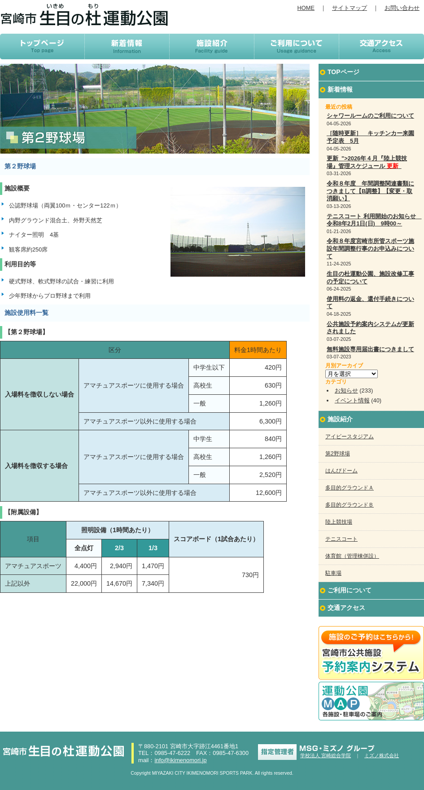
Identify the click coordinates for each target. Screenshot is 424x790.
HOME (306, 7)
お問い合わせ (402, 7)
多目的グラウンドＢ (349, 505)
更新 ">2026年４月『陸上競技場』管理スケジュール (367, 162)
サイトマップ (349, 7)
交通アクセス (346, 607)
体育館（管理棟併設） (352, 556)
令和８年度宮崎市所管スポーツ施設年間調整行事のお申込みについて (370, 248)
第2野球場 (337, 453)
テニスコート (341, 539)
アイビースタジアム (349, 436)
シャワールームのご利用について (370, 115)
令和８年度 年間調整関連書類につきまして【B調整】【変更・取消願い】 (370, 191)
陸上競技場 (338, 522)
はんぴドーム (341, 471)
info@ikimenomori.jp (180, 760)
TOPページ (343, 71)
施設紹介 (340, 419)
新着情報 (340, 89)
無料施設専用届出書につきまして (370, 349)
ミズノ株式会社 (381, 755)
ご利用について (350, 590)
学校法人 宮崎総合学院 (325, 755)
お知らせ (346, 390)
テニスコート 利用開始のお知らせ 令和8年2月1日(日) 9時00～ (374, 220)
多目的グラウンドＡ (349, 488)
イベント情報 (352, 400)
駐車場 (333, 573)
